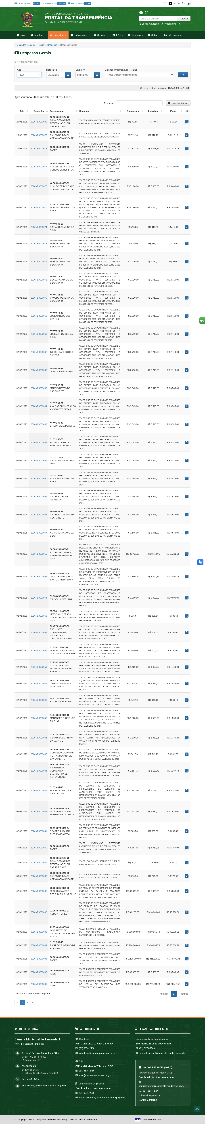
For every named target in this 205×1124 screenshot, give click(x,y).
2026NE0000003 (39, 958)
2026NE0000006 (39, 912)
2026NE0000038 (39, 876)
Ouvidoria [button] (135, 35)
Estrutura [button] (38, 35)
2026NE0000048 (39, 700)
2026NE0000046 (39, 737)
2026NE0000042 (39, 811)
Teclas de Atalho (27, 3)
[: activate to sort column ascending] (186, 111)
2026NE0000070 (39, 298)
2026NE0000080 (39, 121)
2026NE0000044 (39, 771)
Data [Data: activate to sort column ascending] (21, 111)
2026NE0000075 (39, 207)
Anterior (164, 993)
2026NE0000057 (39, 532)
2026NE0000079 (39, 135)
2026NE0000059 (39, 496)
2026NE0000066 (39, 370)
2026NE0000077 (39, 166)
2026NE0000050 (39, 667)
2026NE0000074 (39, 227)
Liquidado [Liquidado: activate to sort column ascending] (153, 111)
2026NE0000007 (39, 891)
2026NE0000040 (39, 847)
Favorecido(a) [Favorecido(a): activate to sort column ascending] (57, 111)
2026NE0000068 (39, 334)
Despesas (52, 45)
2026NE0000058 (39, 514)
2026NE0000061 (39, 460)
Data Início (51, 69)
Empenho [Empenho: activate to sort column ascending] (39, 111)
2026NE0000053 (39, 616)
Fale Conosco (173, 35)
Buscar (183, 18)
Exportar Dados (178, 103)
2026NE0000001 (39, 984)
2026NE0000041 (39, 831)
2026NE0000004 (39, 945)
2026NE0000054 (39, 598)
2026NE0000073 (39, 243)
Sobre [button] (154, 35)
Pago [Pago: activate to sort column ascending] (173, 111)
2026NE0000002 (39, 972)
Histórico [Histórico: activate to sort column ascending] (84, 111)
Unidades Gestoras (26, 45)
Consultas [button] (58, 35)
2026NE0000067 (39, 352)
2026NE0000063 (39, 424)
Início (21, 35)
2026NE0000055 (39, 576)
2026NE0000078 (39, 148)
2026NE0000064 (39, 406)
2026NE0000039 (39, 862)
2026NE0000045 (39, 754)
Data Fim (80, 69)
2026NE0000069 (39, 316)
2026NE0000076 (39, 186)
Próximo (184, 993)
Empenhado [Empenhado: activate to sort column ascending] (132, 111)
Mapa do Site (54, 3)
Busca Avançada (149, 23)
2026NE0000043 (39, 790)
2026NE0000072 (39, 261)
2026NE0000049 (39, 683)
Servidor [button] (101, 35)
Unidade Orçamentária (121, 69)
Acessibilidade (79, 3)
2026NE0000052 (39, 632)
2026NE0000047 (39, 718)
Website (170, 23)
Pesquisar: (133, 103)
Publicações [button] (80, 35)
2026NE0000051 (39, 650)
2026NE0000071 (39, 279)
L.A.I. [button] (118, 35)
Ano (19, 69)
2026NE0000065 (39, 388)
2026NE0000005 (39, 932)
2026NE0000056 (39, 554)
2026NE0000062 (39, 442)
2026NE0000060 (39, 478)
